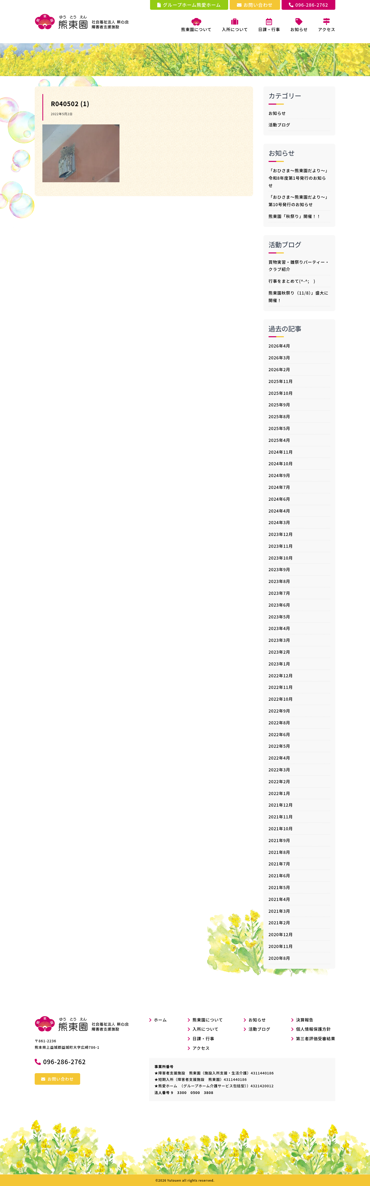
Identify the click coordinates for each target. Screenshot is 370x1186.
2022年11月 (281, 687)
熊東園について (196, 25)
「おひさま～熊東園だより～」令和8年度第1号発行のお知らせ (299, 177)
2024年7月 (279, 487)
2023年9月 (279, 569)
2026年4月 (279, 346)
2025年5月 (279, 428)
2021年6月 (279, 875)
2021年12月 (281, 805)
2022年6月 (279, 734)
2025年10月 (281, 393)
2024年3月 (279, 522)
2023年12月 (281, 534)
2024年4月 (279, 511)
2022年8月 (279, 722)
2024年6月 (279, 499)
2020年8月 (279, 958)
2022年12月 (281, 675)
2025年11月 (281, 381)
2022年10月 (281, 699)
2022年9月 (279, 711)
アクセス (201, 1048)
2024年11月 (281, 452)
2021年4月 (279, 899)
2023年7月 (279, 593)
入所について (205, 1029)
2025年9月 (279, 405)
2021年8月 (279, 852)
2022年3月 (279, 770)
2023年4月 (279, 628)
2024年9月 (279, 475)
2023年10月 (281, 558)
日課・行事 (203, 1038)
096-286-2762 (308, 4)
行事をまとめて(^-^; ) (292, 281)
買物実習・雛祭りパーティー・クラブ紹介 (299, 265)
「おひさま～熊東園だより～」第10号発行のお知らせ (299, 200)
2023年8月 (279, 581)
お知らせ (277, 113)
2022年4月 (279, 758)
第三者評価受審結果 (315, 1038)
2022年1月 (279, 793)
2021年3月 (279, 911)
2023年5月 (279, 617)
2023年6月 (279, 605)
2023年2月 (279, 652)
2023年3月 (279, 640)
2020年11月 (281, 946)
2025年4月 (279, 440)
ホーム (158, 1020)
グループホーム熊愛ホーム (189, 4)
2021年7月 (279, 864)
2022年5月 (279, 746)
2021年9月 (279, 840)
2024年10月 (281, 463)
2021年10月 (281, 828)
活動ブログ (279, 125)
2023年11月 (281, 546)
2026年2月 (279, 369)
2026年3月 (279, 357)
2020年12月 (281, 934)
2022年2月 (279, 781)
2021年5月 (279, 887)
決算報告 (304, 1020)
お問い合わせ (255, 4)
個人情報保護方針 (313, 1029)
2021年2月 (279, 922)
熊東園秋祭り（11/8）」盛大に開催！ (299, 296)
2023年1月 (279, 664)
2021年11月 (281, 817)
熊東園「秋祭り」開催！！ (295, 216)
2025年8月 (279, 416)
